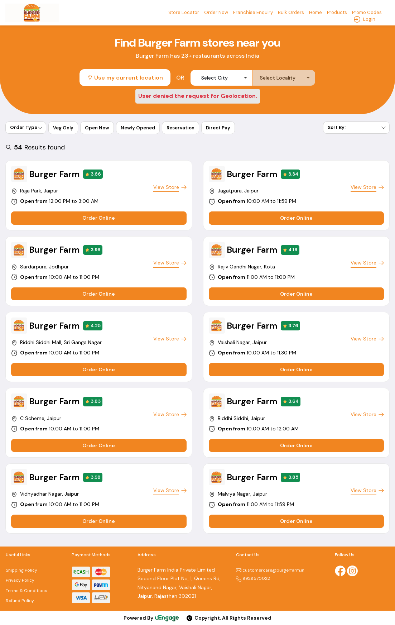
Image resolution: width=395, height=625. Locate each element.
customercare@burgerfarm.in (270, 570)
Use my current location (125, 77)
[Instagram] (352, 570)
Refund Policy (20, 600)
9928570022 (253, 578)
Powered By (151, 618)
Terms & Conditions (26, 590)
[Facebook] (340, 570)
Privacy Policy (20, 580)
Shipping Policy (21, 570)
